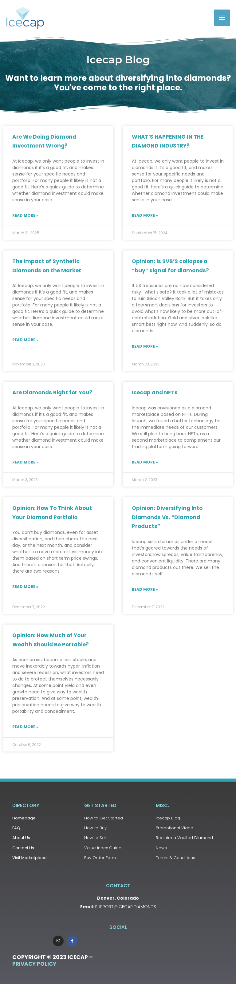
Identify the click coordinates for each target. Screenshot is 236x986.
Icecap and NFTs (155, 392)
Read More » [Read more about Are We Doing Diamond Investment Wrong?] (25, 215)
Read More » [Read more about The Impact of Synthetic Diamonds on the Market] (25, 340)
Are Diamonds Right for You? (52, 392)
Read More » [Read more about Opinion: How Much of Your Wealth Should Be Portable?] (25, 727)
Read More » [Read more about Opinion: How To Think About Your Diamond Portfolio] (25, 587)
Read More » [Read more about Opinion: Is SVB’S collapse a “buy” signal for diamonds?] (145, 346)
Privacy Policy (34, 966)
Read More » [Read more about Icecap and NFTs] (145, 462)
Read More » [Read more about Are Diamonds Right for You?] (25, 462)
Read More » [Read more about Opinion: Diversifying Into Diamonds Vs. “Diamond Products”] (145, 589)
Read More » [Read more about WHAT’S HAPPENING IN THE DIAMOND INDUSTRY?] (145, 215)
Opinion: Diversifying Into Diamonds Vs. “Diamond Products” (167, 517)
